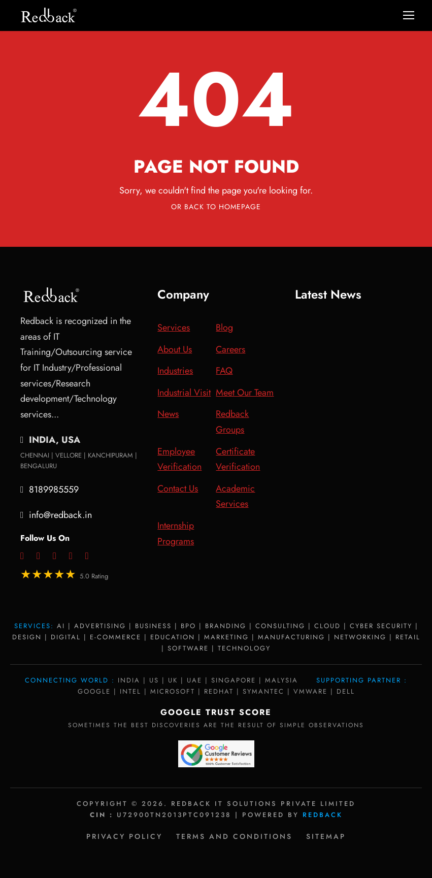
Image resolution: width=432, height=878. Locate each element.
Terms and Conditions (234, 836)
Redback (323, 815)
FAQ (224, 370)
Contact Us (177, 488)
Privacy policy (124, 836)
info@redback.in (60, 515)
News (168, 413)
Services (173, 327)
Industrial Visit (184, 392)
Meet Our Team (245, 392)
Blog (224, 327)
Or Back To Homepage (216, 207)
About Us (174, 349)
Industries (175, 370)
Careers (230, 349)
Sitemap (326, 836)
